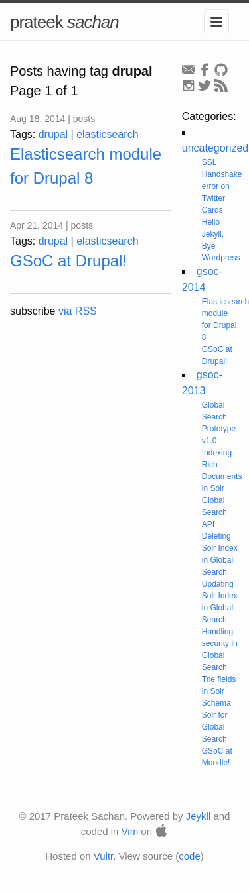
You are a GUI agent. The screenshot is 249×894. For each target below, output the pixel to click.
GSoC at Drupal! (68, 261)
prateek (64, 22)
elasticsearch (107, 134)
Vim (130, 831)
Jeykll (198, 816)
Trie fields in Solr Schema (219, 691)
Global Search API (214, 512)
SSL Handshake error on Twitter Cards (222, 186)
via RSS (77, 311)
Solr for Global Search (215, 727)
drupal (53, 134)
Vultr (103, 856)
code (190, 856)
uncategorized (215, 148)
